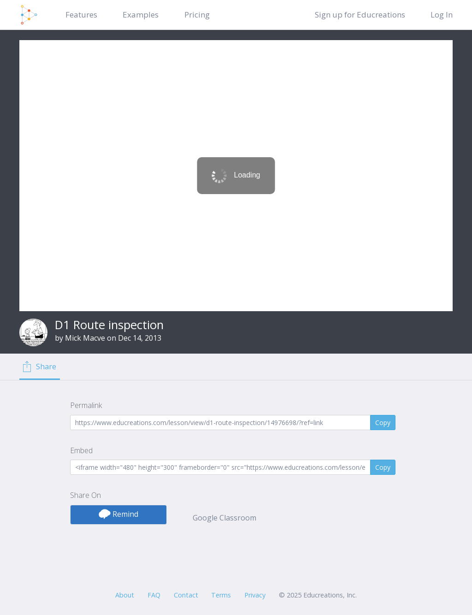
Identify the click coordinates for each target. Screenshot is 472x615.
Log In (442, 14)
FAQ (154, 595)
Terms (221, 595)
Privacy (255, 595)
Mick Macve (85, 338)
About (124, 595)
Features (81, 14)
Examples (141, 14)
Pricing (197, 14)
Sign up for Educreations (360, 14)
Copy (382, 422)
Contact (186, 595)
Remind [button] (118, 514)
